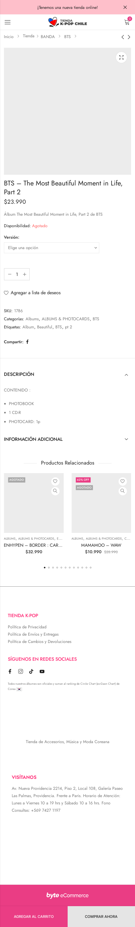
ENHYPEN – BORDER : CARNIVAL (43, 545)
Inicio (9, 37)
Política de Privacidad (27, 627)
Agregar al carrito (34, 916)
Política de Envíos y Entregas (33, 634)
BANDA (48, 37)
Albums (32, 319)
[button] (44, 567)
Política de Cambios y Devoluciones (39, 642)
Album (28, 327)
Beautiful (44, 327)
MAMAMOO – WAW (107, 545)
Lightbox (121, 57)
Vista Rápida (61, 491)
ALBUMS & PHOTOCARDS (66, 319)
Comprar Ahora (101, 916)
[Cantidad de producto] (17, 274)
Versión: (11, 237)
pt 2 (68, 327)
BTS (67, 37)
